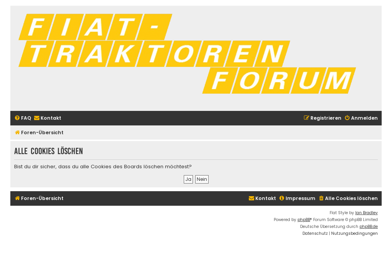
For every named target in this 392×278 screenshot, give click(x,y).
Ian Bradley (366, 213)
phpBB (303, 220)
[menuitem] (22, 118)
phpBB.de (368, 226)
